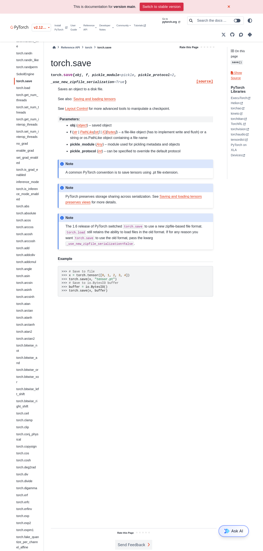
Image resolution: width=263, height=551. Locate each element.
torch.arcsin (24, 282)
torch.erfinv (24, 509)
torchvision (238, 129)
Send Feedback (131, 544)
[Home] (54, 47)
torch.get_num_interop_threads (27, 121)
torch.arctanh (25, 324)
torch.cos (22, 453)
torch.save (24, 81)
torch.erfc (22, 502)
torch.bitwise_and (26, 360)
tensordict (237, 139)
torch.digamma (26, 488)
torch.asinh (24, 289)
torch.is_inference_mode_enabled (27, 194)
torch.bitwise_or (27, 369)
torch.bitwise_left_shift (27, 391)
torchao (236, 108)
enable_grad (25, 150)
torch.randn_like (27, 60)
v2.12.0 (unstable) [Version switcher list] (42, 27)
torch (88, 47)
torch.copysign (26, 446)
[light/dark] (249, 20)
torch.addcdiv (25, 255)
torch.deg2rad (26, 467)
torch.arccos (24, 227)
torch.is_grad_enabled (27, 172)
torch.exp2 (23, 523)
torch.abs (22, 206)
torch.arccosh (25, 241)
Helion (235, 103)
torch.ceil (22, 413)
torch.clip (22, 427)
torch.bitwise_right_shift (26, 403)
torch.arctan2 (25, 338)
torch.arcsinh (25, 297)
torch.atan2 (24, 331)
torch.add (22, 248)
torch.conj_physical (27, 436)
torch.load (23, 88)
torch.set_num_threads (27, 109)
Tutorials (140, 25)
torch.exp (22, 516)
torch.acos (23, 220)
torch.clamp (24, 420)
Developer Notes (104, 27)
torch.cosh (23, 460)
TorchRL (237, 124)
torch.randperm (27, 67)
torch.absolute (26, 213)
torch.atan (23, 304)
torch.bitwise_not (26, 348)
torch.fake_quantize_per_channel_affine (27, 542)
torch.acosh (24, 234)
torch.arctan (24, 310)
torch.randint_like (27, 43)
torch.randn (24, 53)
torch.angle (24, 269)
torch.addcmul (26, 262)
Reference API (89, 27)
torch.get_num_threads (27, 97)
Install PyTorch (61, 27)
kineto (235, 113)
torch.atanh (24, 317)
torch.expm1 (25, 530)
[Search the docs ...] (219, 21)
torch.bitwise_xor (27, 379)
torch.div (22, 474)
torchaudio (238, 134)
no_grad (22, 143)
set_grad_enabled (27, 160)
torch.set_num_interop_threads (27, 134)
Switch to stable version (162, 7)
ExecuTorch (239, 98)
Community (122, 25)
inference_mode (27, 182)
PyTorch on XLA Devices (239, 150)
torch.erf (22, 495)
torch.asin (23, 276)
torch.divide (24, 481)
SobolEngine (25, 74)
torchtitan (237, 119)
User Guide (74, 27)
